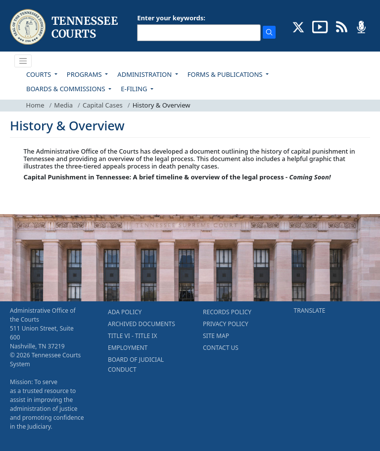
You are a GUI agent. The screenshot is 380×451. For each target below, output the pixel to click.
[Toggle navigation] (23, 61)
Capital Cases (103, 105)
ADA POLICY (125, 312)
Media (63, 105)
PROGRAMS (85, 74)
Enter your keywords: (171, 17)
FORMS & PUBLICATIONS (226, 74)
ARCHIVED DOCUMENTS (141, 324)
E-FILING (135, 88)
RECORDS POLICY (227, 312)
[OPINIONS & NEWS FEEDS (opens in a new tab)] (341, 26)
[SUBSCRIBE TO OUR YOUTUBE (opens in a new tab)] (320, 26)
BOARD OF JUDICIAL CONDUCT (136, 364)
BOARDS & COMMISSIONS (66, 88)
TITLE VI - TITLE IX (132, 336)
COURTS (39, 74)
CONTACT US (220, 347)
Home (35, 105)
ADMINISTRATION (145, 74)
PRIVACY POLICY (225, 324)
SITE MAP (216, 336)
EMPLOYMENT (127, 347)
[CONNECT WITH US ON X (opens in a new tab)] (298, 26)
